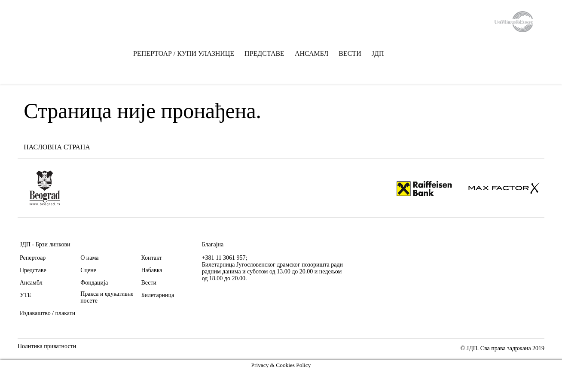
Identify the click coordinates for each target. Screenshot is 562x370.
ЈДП (378, 53)
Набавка (151, 270)
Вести (148, 282)
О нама (89, 258)
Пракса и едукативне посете (106, 297)
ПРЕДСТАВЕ (264, 53)
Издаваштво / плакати (47, 313)
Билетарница (157, 295)
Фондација (94, 282)
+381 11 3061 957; (224, 258)
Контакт (151, 258)
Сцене (88, 270)
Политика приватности (47, 346)
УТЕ (25, 295)
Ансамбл (31, 282)
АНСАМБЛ (311, 53)
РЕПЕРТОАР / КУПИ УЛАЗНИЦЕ (183, 53)
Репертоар (33, 258)
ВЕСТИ (350, 53)
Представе (33, 270)
